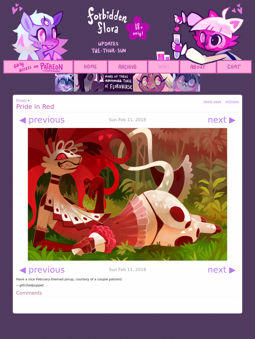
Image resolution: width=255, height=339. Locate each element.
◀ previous (42, 119)
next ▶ (222, 119)
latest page (212, 101)
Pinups (21, 100)
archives (232, 101)
